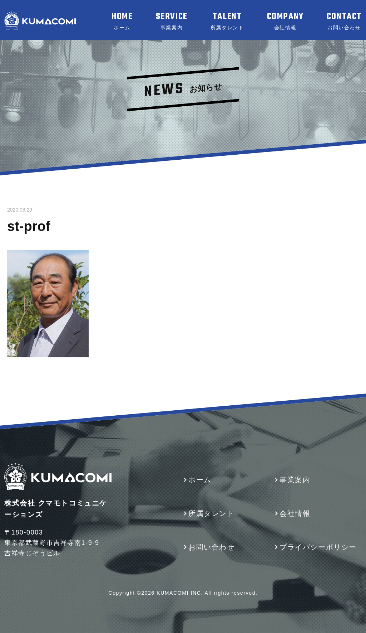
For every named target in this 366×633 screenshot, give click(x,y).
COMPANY (285, 21)
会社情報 (295, 513)
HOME (122, 21)
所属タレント (211, 513)
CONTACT (344, 21)
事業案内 (295, 480)
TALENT (227, 21)
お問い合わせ (211, 547)
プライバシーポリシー (318, 547)
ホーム (200, 480)
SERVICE (172, 21)
